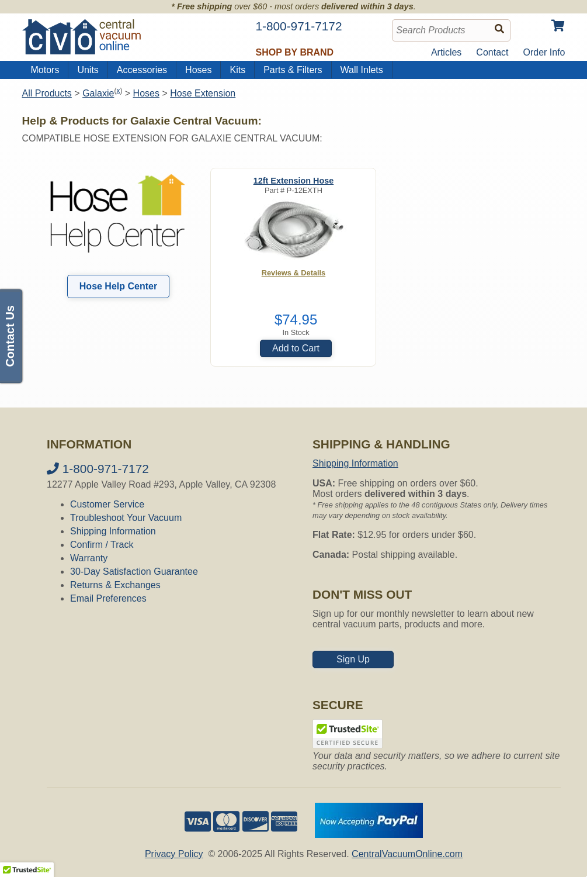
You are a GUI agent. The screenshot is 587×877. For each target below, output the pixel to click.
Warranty (88, 558)
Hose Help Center (118, 286)
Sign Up (353, 659)
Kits (237, 70)
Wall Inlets (362, 70)
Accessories (142, 70)
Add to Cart (295, 348)
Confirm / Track (101, 545)
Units (87, 70)
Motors (45, 70)
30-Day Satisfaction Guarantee (134, 571)
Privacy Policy (174, 854)
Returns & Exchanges (115, 585)
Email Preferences (108, 598)
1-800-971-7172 (98, 468)
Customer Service (107, 504)
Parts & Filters (292, 70)
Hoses (198, 70)
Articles (446, 52)
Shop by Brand (295, 52)
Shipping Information (113, 531)
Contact (492, 52)
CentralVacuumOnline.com (407, 854)
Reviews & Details (294, 272)
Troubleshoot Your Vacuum (126, 518)
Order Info (544, 52)
